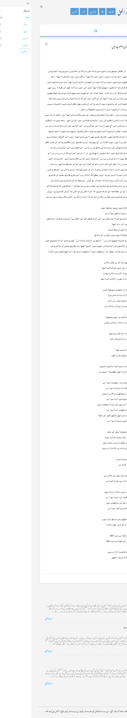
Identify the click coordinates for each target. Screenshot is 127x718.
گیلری (43, 11)
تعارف (79, 11)
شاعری (61, 11)
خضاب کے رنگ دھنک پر (103, 627)
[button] (14, 43)
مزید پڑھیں (17, 618)
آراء (52, 11)
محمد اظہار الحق (97, 11)
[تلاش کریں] (9, 7)
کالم (70, 11)
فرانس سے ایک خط (105, 659)
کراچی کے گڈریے (105, 594)
